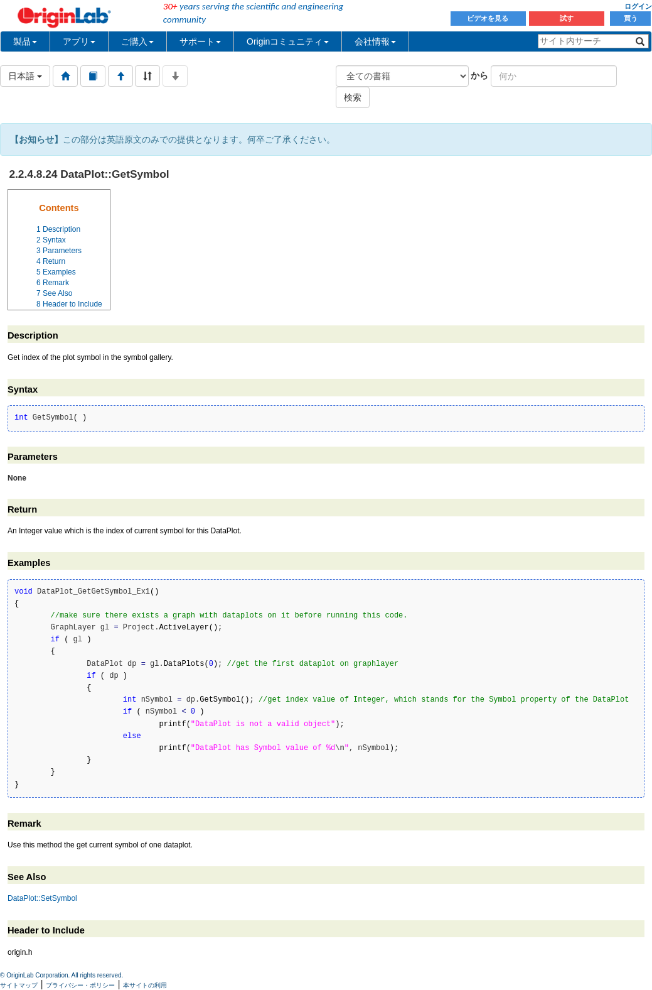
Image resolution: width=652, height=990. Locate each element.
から (479, 75)
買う (631, 18)
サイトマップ (19, 985)
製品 (25, 41)
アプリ (79, 41)
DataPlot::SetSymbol (42, 898)
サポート (200, 41)
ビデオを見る (488, 18)
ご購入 (137, 41)
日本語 (25, 76)
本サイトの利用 (145, 985)
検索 (352, 97)
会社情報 (375, 41)
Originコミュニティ (288, 41)
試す (567, 18)
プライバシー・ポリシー (80, 985)
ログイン (638, 6)
